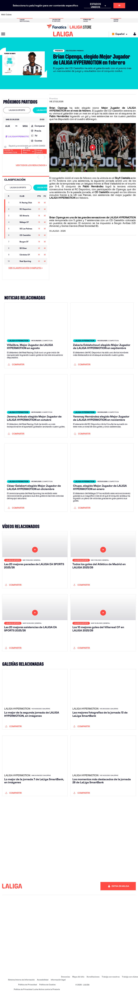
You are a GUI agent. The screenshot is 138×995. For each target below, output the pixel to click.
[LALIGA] (63, 34)
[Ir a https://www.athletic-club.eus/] (15, 14)
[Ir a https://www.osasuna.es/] (28, 14)
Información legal (58, 980)
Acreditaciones (93, 977)
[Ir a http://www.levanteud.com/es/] (65, 14)
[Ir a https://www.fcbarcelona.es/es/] (47, 14)
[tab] (16, 110)
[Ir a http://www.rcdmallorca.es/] (91, 14)
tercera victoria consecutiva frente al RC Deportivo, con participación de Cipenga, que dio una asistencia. (92, 189)
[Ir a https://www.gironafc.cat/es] (59, 14)
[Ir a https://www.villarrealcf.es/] (134, 14)
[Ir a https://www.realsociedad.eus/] (116, 14)
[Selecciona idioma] (120, 34)
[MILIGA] (134, 34)
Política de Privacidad (27, 985)
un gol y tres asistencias (95, 116)
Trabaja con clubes (130, 977)
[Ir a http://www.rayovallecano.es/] (72, 14)
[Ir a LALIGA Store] (69, 27)
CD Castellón (115, 110)
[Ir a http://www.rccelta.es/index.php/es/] (78, 14)
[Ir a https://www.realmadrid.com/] (103, 14)
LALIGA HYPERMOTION (46, 110)
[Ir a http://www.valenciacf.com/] (128, 14)
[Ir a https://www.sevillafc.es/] (122, 14)
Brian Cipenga (58, 108)
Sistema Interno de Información (21, 980)
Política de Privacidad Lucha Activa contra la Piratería (37, 989)
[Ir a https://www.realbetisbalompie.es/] (97, 14)
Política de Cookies (47, 985)
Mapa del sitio (78, 977)
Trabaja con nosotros (111, 977)
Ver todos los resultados (31, 165)
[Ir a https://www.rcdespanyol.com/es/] (84, 14)
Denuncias (65, 977)
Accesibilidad (42, 980)
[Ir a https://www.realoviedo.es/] (109, 14)
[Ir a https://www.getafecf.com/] (53, 14)
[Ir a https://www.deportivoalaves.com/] (34, 14)
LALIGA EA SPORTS (17, 110)
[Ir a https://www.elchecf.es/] (40, 14)
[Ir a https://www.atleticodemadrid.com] (22, 14)
